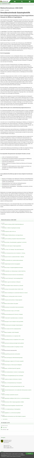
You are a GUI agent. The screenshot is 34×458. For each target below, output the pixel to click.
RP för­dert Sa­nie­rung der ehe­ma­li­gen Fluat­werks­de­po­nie (12, 325)
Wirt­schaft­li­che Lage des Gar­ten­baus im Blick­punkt (11, 281)
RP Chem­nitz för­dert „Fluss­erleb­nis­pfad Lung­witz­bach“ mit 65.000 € (14, 242)
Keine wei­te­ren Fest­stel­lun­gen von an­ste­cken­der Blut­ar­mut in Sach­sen (15, 292)
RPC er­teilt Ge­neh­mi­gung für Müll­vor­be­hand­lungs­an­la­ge (12, 357)
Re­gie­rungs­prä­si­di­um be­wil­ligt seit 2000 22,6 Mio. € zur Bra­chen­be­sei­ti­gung (15, 398)
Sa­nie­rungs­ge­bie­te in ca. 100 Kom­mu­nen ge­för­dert (11, 412)
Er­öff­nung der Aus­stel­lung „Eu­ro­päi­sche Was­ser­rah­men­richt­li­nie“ (13, 238)
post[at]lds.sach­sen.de (9, 447)
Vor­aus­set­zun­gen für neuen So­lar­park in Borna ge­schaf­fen (12, 321)
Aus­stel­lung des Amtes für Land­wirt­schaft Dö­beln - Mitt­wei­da (13, 256)
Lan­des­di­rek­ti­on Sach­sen (6, 3)
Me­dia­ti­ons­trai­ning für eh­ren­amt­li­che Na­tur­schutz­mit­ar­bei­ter (13, 307)
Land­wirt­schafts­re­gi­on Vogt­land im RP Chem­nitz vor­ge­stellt (12, 361)
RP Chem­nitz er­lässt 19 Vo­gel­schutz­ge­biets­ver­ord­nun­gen (12, 267)
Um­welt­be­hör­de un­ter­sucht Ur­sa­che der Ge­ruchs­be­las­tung (12, 274)
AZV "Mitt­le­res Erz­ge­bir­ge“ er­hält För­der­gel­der (10, 332)
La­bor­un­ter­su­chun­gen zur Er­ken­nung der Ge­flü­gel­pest (12, 364)
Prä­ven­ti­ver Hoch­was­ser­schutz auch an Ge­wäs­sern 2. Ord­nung (13, 253)
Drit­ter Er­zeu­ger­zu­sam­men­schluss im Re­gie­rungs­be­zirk (12, 299)
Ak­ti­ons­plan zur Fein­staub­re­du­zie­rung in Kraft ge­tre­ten (12, 382)
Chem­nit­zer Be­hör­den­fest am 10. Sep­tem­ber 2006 (11, 335)
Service (2, 451)
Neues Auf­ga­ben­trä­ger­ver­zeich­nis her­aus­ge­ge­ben (11, 263)
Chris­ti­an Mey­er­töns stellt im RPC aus (9, 231)
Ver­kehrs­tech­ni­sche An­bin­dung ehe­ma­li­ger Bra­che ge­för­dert (13, 343)
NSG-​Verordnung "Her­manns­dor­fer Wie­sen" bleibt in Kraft (12, 289)
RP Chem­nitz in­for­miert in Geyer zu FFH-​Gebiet (10, 310)
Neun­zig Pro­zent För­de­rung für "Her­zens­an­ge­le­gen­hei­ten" (12, 278)
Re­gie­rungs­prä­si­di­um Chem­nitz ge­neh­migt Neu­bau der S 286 (13, 386)
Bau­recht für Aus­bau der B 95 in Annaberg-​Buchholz (11, 328)
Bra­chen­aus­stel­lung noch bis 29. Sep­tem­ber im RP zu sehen (13, 339)
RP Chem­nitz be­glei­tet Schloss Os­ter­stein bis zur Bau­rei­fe (12, 285)
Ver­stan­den (29, 453)
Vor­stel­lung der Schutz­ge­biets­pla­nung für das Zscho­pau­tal (12, 375)
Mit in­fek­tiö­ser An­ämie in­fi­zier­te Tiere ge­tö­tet (10, 303)
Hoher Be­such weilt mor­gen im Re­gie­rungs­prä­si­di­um (11, 245)
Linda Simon (4, 427)
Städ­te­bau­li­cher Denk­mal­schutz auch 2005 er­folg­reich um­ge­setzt (14, 416)
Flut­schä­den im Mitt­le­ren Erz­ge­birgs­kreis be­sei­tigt (11, 227)
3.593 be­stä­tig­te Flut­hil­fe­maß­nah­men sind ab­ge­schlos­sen (12, 235)
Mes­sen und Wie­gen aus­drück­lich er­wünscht (10, 394)
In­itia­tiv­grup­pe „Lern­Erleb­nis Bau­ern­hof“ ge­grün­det (11, 368)
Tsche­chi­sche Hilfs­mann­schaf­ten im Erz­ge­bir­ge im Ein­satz (12, 346)
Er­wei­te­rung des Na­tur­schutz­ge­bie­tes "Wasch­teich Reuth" (12, 405)
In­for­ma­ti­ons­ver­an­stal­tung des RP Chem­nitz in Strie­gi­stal (12, 314)
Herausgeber (3, 437)
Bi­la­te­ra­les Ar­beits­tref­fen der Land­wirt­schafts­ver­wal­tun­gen (12, 260)
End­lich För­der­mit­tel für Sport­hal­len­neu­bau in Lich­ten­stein (12, 317)
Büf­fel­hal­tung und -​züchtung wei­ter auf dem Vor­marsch (12, 296)
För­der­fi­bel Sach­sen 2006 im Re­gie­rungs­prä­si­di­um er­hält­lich (13, 401)
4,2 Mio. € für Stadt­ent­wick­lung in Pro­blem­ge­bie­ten (11, 409)
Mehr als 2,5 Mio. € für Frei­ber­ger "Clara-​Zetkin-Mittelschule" (13, 249)
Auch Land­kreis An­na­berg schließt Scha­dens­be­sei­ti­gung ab (13, 224)
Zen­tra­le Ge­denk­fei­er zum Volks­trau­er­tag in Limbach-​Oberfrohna (13, 271)
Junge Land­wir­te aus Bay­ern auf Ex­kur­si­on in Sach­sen (12, 379)
